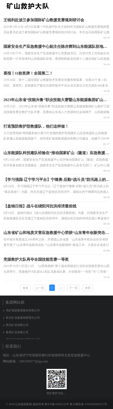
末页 (88, 287)
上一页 (40, 287)
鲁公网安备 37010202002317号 (88, 404)
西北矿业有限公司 (17, 325)
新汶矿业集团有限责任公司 (23, 317)
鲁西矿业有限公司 (17, 332)
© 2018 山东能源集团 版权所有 (25, 404)
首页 (25, 287)
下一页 (73, 287)
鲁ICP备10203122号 (57, 404)
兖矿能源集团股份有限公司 (23, 310)
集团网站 (99, 6)
